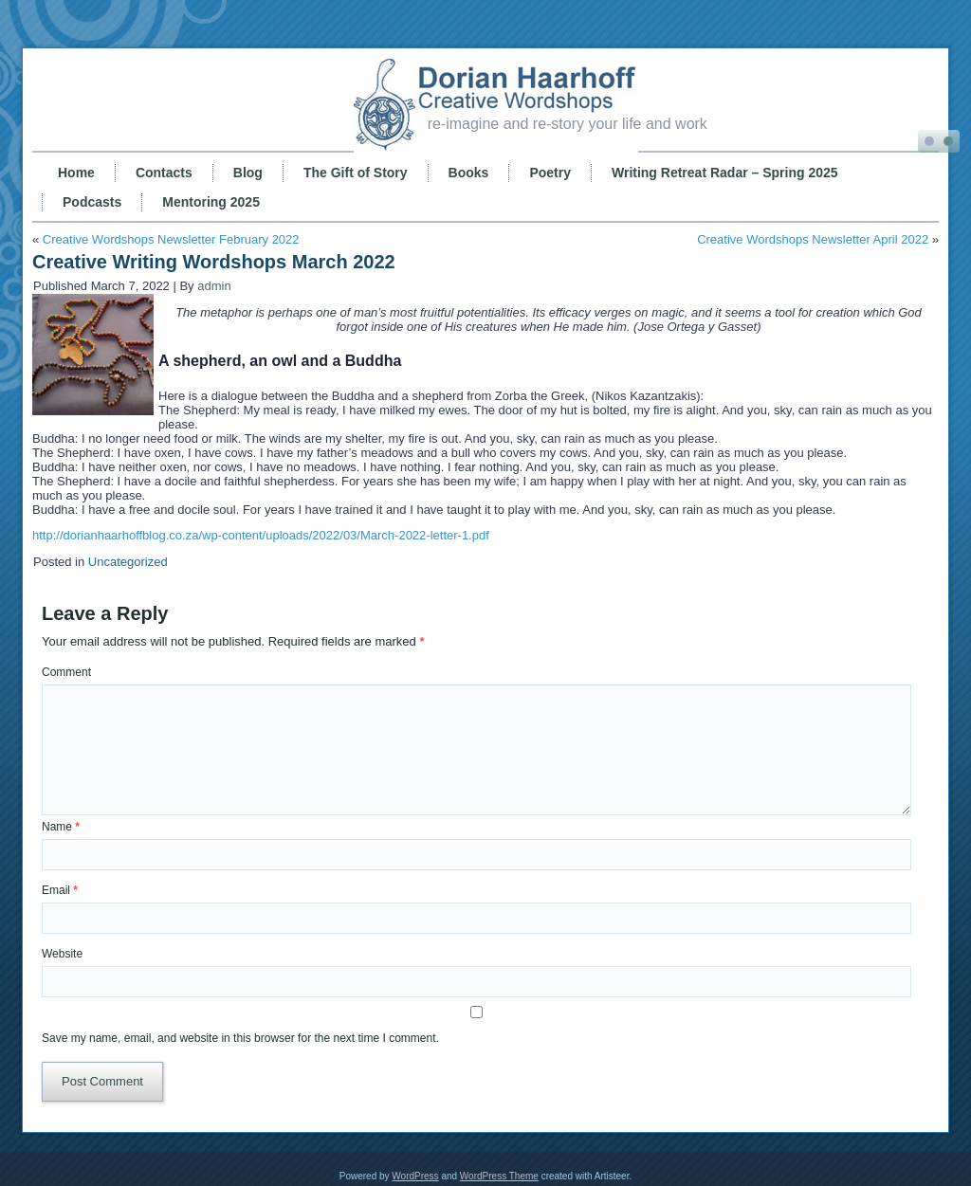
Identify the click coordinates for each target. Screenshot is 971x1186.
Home (76, 172)
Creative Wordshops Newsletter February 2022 (171, 239)
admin (213, 286)
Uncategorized (128, 562)
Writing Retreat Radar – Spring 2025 (725, 172)
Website (62, 953)
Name (61, 826)
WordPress (415, 1176)
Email (60, 890)
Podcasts (92, 202)
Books (469, 172)
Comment (66, 672)
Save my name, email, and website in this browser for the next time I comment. (240, 1038)
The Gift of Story (355, 172)
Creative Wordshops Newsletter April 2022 (812, 239)
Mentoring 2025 (211, 202)
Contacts (164, 172)
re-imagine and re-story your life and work (567, 124)
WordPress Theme (499, 1176)
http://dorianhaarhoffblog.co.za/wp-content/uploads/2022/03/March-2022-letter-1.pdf (260, 535)
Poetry (550, 172)
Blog (248, 172)
